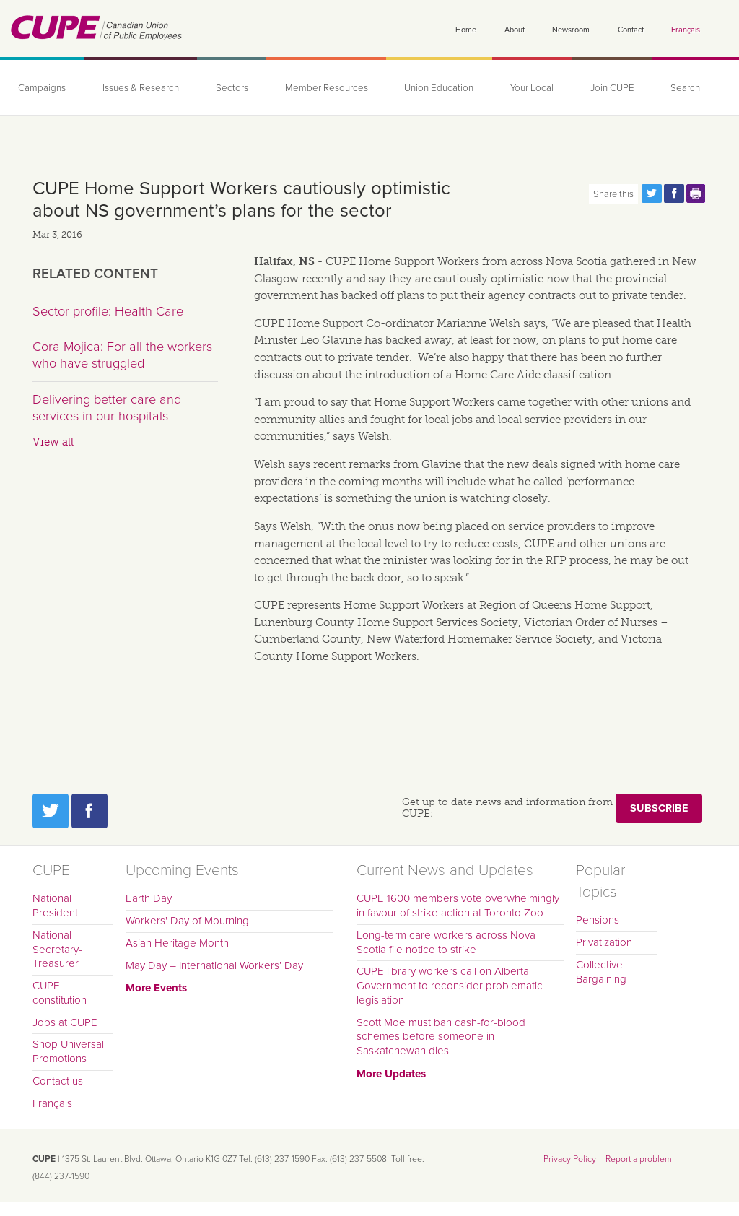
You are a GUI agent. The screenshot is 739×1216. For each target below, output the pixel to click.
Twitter (50, 811)
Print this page (696, 193)
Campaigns (42, 88)
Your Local (532, 88)
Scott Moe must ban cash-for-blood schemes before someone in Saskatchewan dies (441, 1037)
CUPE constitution (59, 993)
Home (465, 30)
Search (685, 88)
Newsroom (571, 30)
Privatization (604, 942)
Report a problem (638, 1159)
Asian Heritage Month (177, 943)
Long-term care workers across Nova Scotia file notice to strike (446, 942)
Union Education (438, 88)
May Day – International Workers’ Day (214, 965)
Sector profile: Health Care (107, 311)
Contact (631, 30)
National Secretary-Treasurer (57, 949)
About (514, 30)
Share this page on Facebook (674, 193)
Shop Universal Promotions (68, 1051)
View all (53, 441)
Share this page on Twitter (652, 193)
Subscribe (659, 808)
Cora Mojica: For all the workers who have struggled (122, 355)
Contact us (57, 1080)
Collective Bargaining (601, 972)
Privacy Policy (569, 1159)
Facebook (89, 811)
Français (685, 30)
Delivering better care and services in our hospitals (106, 408)
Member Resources (326, 88)
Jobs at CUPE (64, 1022)
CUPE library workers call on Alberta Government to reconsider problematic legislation (450, 986)
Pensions (597, 919)
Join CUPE (612, 88)
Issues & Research (140, 88)
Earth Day (149, 898)
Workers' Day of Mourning (187, 920)
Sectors (232, 88)
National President (55, 905)
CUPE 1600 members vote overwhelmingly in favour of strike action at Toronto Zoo (458, 905)
